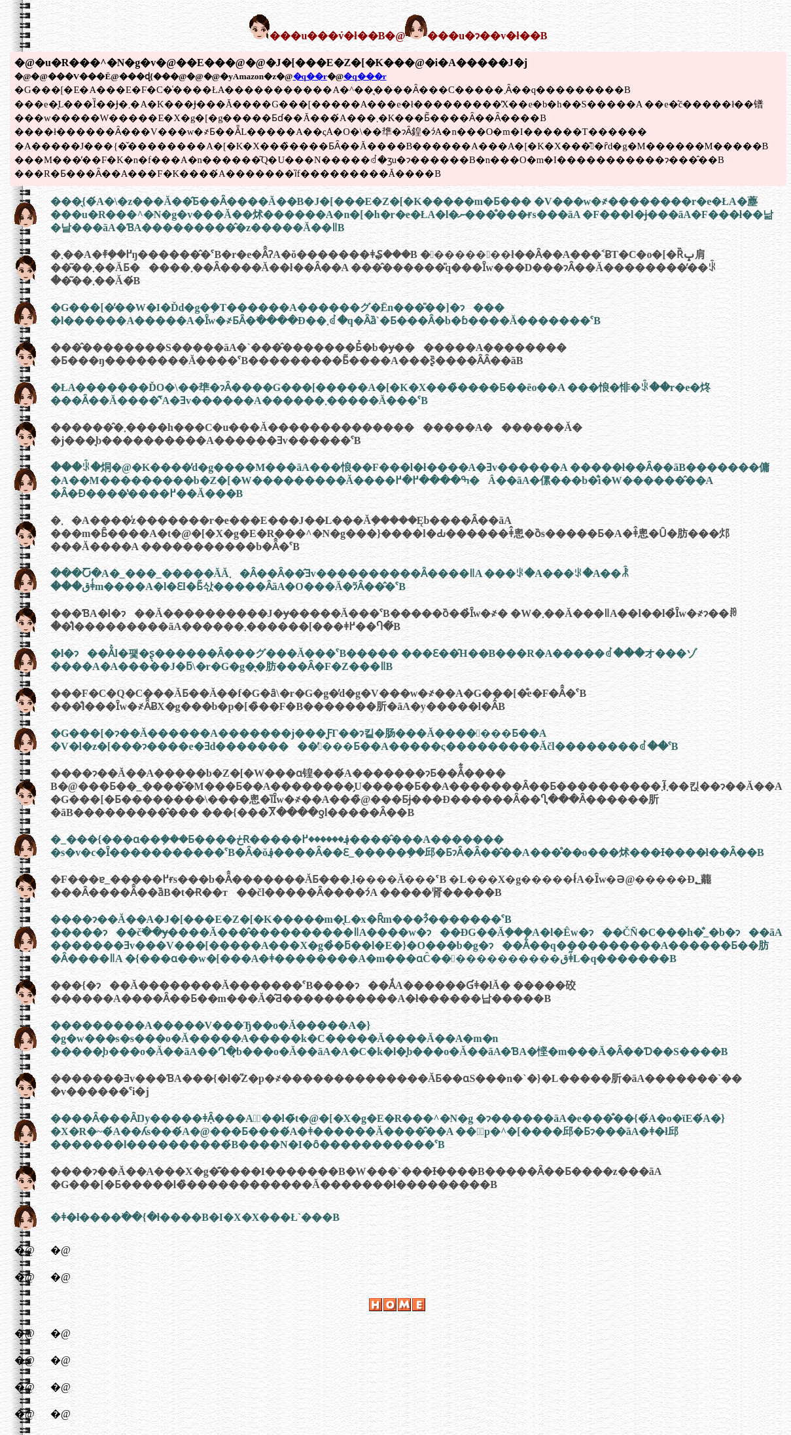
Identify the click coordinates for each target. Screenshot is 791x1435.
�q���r (364, 76)
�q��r (310, 76)
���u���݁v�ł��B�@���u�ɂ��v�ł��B (398, 35)
